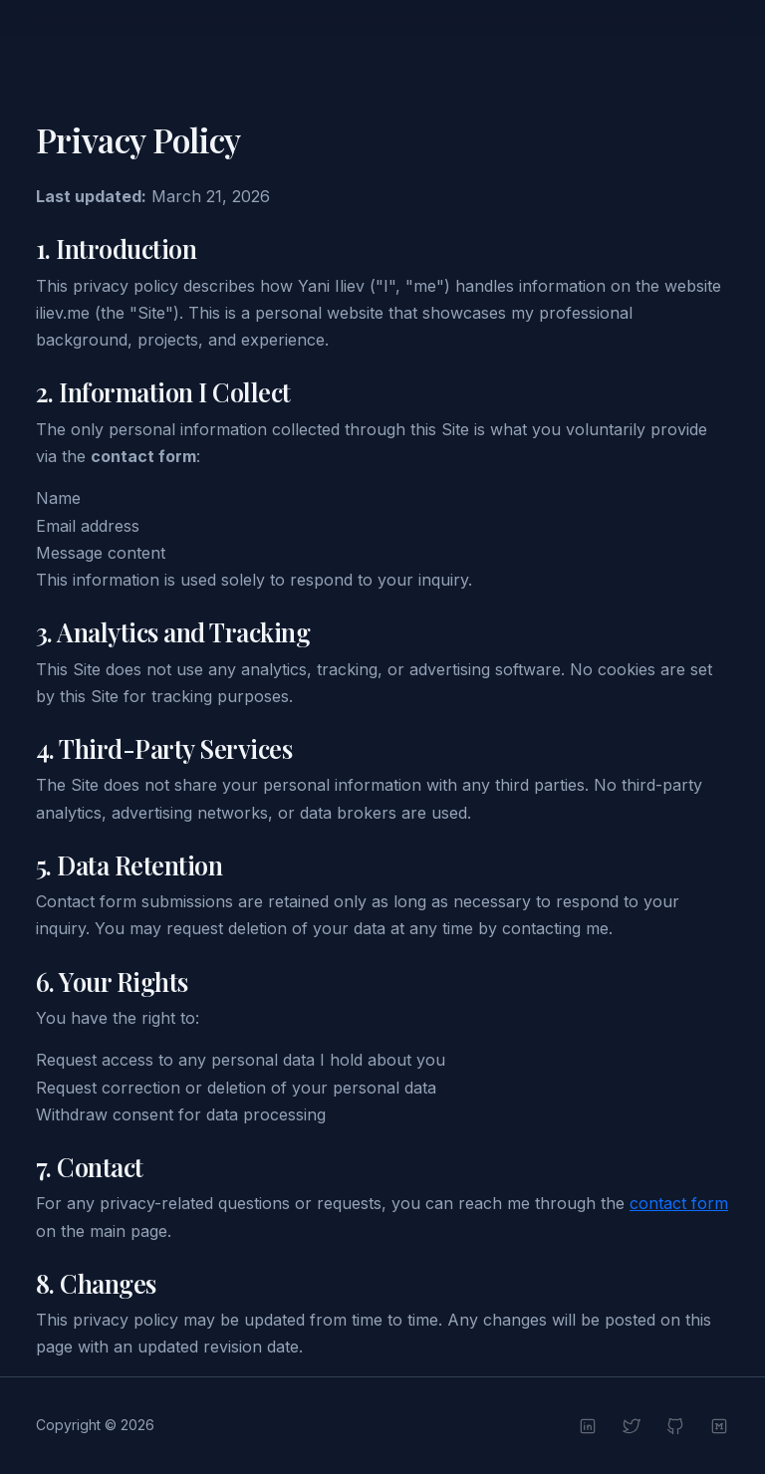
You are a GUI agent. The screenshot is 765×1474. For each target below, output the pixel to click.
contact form (679, 1203)
